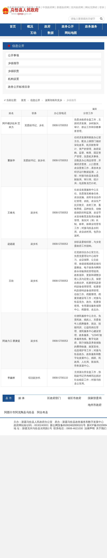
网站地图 (71, 32)
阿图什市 (9, 412)
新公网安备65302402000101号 (67, 425)
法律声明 (89, 428)
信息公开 (15, 45)
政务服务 (91, 26)
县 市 (8, 398)
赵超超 (11, 244)
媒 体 (21, 398)
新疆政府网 (63, 7)
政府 (47, 26)
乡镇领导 (13, 63)
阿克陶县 (20, 412)
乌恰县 (30, 412)
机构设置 (13, 78)
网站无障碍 (91, 7)
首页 (13, 26)
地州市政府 (95, 404)
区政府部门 (54, 398)
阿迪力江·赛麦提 (11, 341)
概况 (30, 26)
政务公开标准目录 (19, 86)
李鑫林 (11, 377)
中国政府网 (48, 7)
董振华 (11, 160)
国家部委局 (95, 398)
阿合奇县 (42, 412)
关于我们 (100, 428)
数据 (51, 32)
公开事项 (13, 55)
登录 (101, 7)
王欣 (11, 281)
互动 (33, 32)
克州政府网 (77, 7)
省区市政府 (74, 398)
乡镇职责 (13, 70)
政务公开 (68, 26)
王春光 (11, 212)
